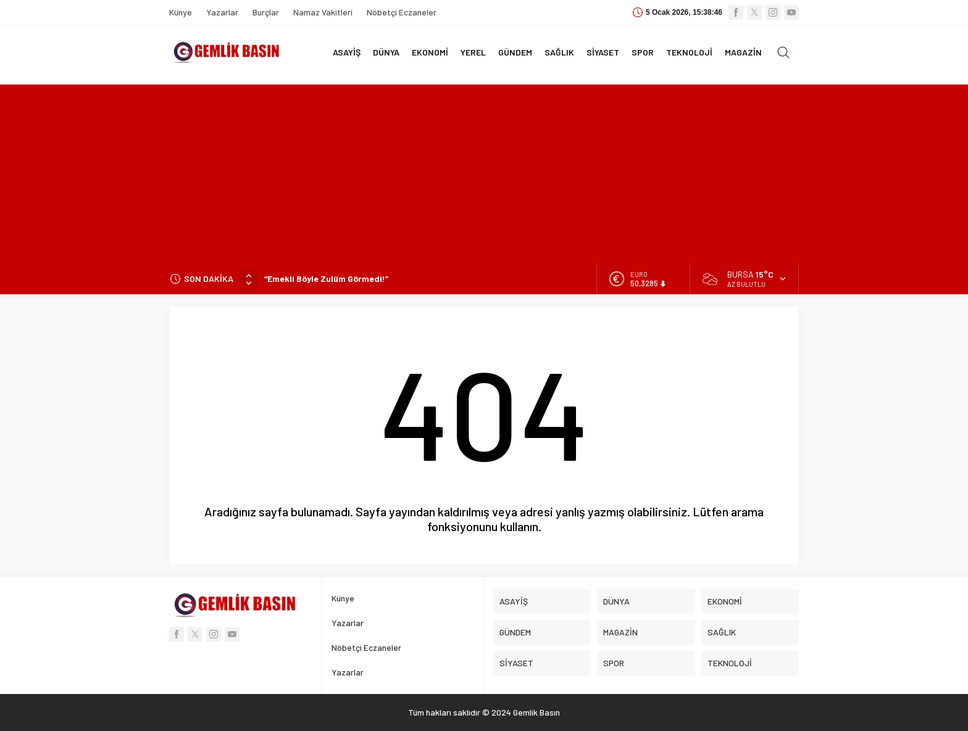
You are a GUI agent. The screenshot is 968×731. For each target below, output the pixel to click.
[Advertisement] (484, 171)
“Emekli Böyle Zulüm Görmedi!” (326, 278)
